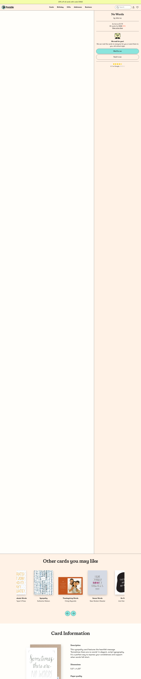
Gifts (69, 7)
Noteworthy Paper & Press (111, 601)
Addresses (78, 7)
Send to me (117, 57)
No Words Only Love (57, 598)
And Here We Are (30, 601)
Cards (51, 7)
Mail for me (117, 51)
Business (88, 7)
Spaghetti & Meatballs (84, 601)
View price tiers (117, 28)
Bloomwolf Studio (57, 601)
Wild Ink (119, 18)
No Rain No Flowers (84, 598)
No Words (30, 598)
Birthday (60, 7)
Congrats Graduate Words (111, 598)
